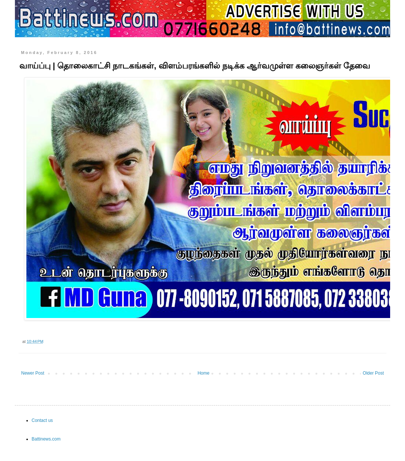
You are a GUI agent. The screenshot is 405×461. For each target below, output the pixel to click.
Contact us (42, 420)
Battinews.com (46, 439)
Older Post (373, 373)
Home (204, 373)
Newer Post (32, 373)
